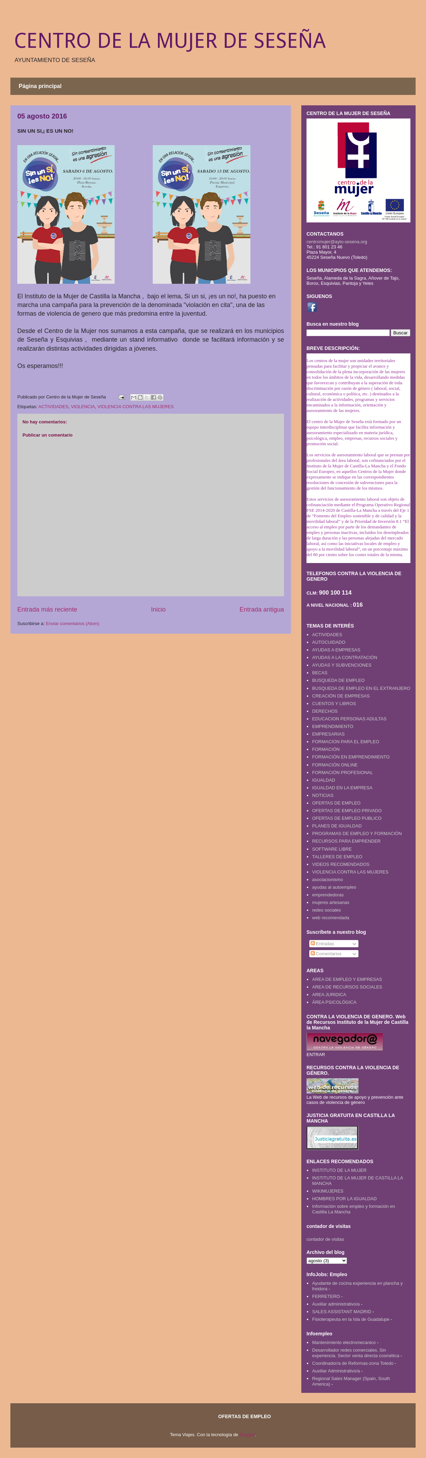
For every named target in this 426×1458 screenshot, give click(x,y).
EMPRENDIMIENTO (332, 726)
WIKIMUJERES (327, 1191)
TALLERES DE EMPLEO (337, 856)
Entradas (322, 943)
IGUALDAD (323, 780)
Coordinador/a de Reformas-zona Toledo (352, 1363)
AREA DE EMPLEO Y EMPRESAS (347, 979)
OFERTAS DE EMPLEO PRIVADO (347, 810)
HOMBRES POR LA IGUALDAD (344, 1198)
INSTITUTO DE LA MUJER (339, 1170)
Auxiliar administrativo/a (336, 1304)
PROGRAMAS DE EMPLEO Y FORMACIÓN (357, 833)
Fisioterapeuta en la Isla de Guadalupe (350, 1319)
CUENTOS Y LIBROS (334, 703)
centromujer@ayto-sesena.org (337, 241)
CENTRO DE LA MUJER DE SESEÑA (170, 40)
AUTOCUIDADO (328, 642)
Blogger (247, 1434)
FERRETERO (326, 1296)
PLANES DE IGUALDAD (337, 825)
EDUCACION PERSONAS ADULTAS (349, 718)
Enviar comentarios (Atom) (72, 623)
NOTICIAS (322, 795)
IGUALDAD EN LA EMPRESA (342, 787)
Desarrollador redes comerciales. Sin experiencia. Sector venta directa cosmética (355, 1352)
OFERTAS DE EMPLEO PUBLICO (346, 818)
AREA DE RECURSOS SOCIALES (347, 987)
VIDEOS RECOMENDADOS (340, 864)
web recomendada (330, 917)
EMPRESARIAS (328, 734)
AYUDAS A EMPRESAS (336, 649)
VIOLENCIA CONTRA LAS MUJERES (135, 406)
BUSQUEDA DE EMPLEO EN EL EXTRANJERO (361, 688)
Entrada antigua (262, 609)
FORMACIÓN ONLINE (334, 764)
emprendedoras (328, 894)
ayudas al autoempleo (334, 887)
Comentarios (326, 953)
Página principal (40, 86)
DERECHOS (325, 711)
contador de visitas (325, 1239)
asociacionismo (327, 879)
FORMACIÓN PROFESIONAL (342, 772)
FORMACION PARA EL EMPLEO (345, 741)
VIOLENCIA (83, 406)
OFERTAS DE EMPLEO (336, 803)
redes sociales (326, 910)
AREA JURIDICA (329, 994)
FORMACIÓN (325, 749)
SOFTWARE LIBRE (332, 849)
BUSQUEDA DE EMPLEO (338, 680)
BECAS (319, 672)
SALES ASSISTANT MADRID (341, 1311)
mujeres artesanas (330, 902)
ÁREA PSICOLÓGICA (334, 1002)
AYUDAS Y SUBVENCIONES (341, 665)
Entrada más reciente (47, 609)
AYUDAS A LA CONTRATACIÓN (344, 657)
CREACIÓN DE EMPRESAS (341, 696)
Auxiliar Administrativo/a (336, 1370)
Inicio (158, 609)
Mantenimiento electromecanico (344, 1342)
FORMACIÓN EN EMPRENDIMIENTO (351, 756)
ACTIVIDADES (53, 406)
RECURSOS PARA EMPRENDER (346, 841)
